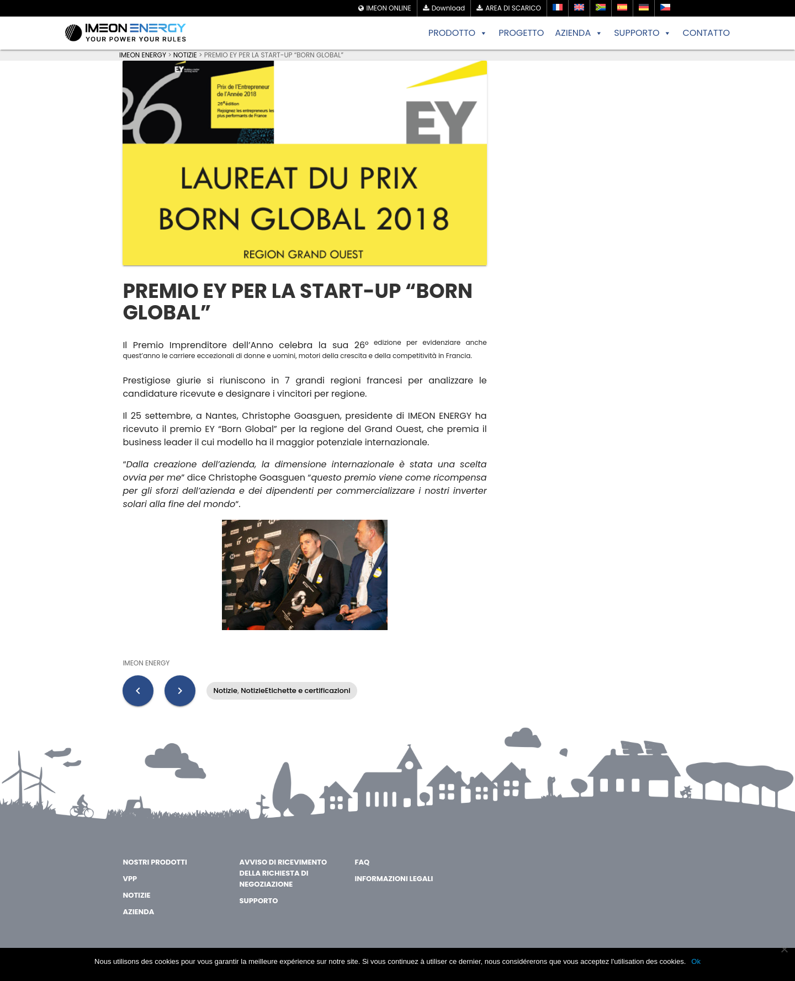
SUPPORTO (642, 33)
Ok (696, 961)
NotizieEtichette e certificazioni (295, 690)
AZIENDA (579, 33)
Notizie (225, 690)
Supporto (259, 900)
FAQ (361, 862)
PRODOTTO (457, 33)
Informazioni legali (393, 878)
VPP (130, 878)
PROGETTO (521, 32)
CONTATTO (706, 32)
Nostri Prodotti (155, 862)
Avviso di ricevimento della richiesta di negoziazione (283, 873)
